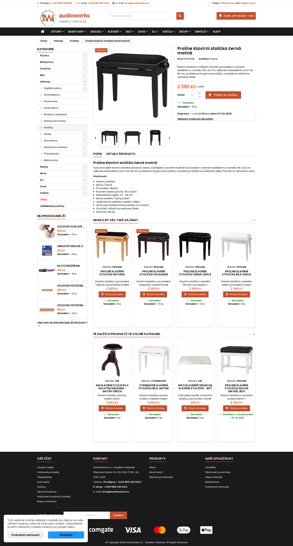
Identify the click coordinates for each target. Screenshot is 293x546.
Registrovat (248, 3)
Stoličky (48, 127)
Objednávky (44, 477)
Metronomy (51, 160)
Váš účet (44, 458)
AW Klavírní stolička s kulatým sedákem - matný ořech (112, 388)
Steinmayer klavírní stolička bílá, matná (153, 386)
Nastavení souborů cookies (54, 496)
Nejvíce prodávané (161, 477)
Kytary (56, 31)
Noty (43, 173)
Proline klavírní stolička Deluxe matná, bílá (236, 388)
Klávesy (113, 31)
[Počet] (192, 95)
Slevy (216, 31)
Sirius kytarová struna (71, 246)
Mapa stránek (213, 477)
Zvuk (141, 31)
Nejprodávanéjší (51, 216)
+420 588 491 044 (98, 3)
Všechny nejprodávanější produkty (62, 325)
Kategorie (45, 49)
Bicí (128, 31)
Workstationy (52, 95)
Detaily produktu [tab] (120, 154)
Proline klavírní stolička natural (112, 273)
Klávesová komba (55, 121)
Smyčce (200, 31)
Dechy (183, 31)
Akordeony (50, 140)
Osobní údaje (45, 467)
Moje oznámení (46, 501)
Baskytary (75, 31)
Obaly (47, 134)
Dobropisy (43, 482)
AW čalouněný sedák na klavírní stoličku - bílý (195, 386)
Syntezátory (51, 108)
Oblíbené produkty (52, 206)
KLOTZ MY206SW (68, 265)
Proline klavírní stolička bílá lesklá (236, 273)
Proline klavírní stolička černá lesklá (195, 273)
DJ (154, 31)
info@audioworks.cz (137, 3)
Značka (204, 59)
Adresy (41, 487)
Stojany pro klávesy (55, 147)
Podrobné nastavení (25, 535)
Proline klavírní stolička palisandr (153, 273)
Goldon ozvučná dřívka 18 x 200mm (71, 285)
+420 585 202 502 (61, 3)
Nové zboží (156, 472)
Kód (180, 59)
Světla (167, 31)
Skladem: (183, 106)
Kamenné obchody (217, 487)
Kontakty (210, 467)
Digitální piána (52, 88)
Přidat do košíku (222, 95)
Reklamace (212, 482)
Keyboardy (50, 101)
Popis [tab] (97, 154)
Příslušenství (51, 153)
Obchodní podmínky (218, 472)
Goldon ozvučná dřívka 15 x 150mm (71, 305)
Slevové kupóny (46, 491)
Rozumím (66, 535)
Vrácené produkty (48, 472)
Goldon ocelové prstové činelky (71, 226)
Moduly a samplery (55, 114)
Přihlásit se (227, 3)
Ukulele (95, 31)
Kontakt (100, 458)
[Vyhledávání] (146, 16)
